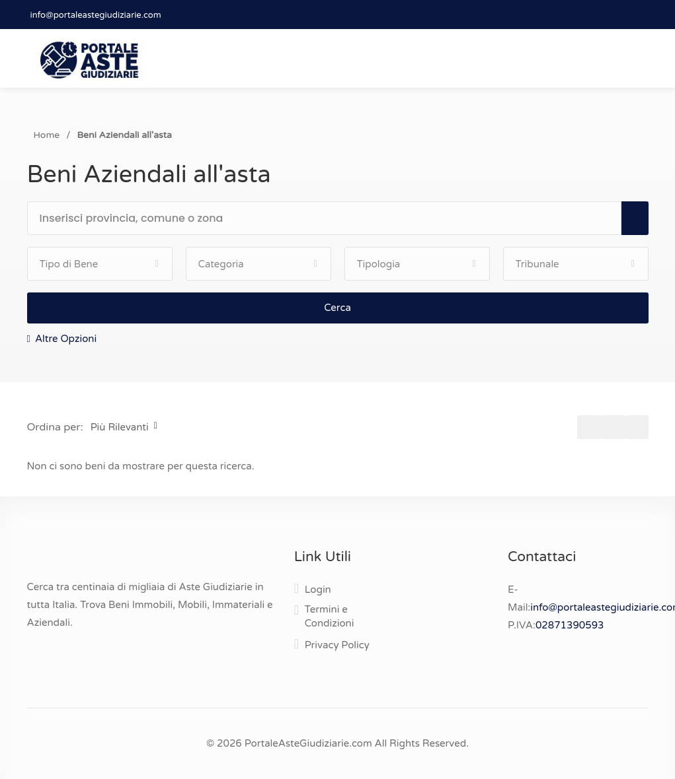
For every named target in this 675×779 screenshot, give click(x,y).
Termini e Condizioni (329, 616)
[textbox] (330, 218)
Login (318, 589)
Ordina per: (55, 427)
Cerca (337, 308)
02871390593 (570, 625)
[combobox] (330, 219)
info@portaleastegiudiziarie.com (95, 15)
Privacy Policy (337, 645)
